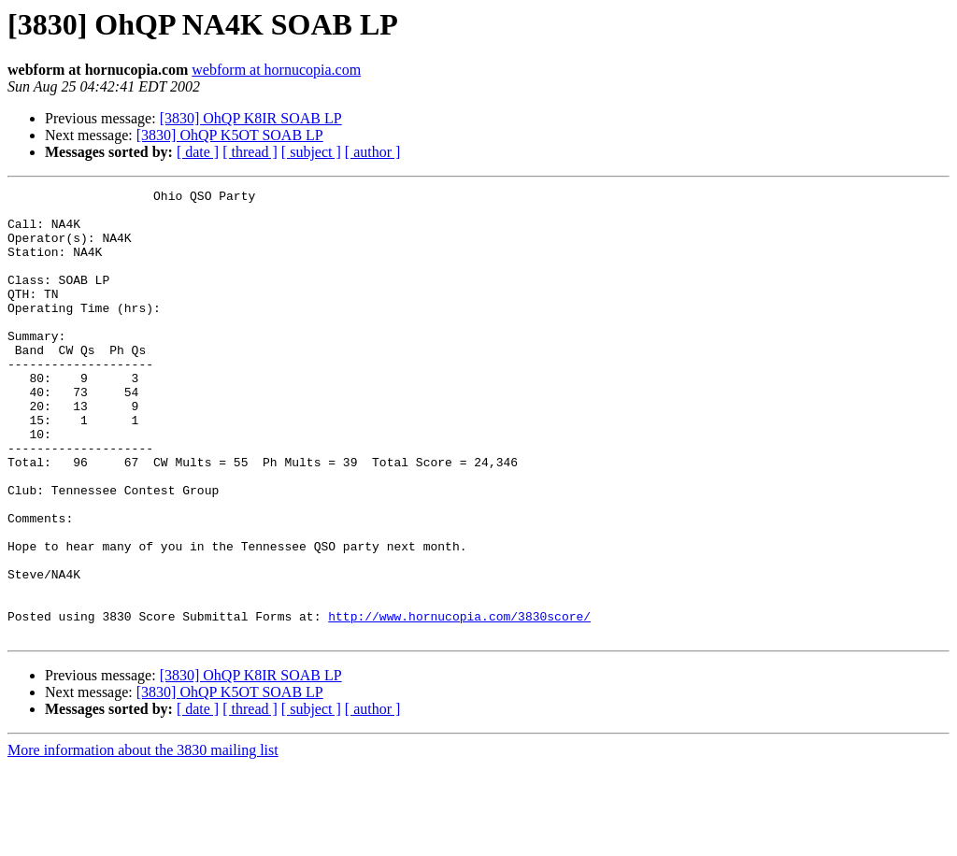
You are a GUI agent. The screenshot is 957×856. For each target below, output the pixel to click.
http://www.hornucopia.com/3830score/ (459, 702)
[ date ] (198, 152)
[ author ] (373, 152)
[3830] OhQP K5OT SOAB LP (229, 135)
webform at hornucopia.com (276, 70)
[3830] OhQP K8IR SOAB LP (251, 118)
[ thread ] (250, 152)
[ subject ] (311, 152)
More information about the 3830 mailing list (143, 840)
